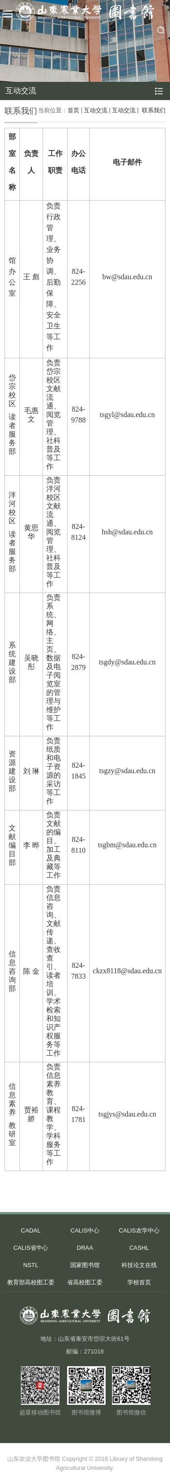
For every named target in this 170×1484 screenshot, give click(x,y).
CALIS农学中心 (139, 1230)
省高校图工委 (84, 1282)
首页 (73, 110)
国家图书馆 (85, 1265)
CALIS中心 (85, 1230)
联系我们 (152, 110)
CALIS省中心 (30, 1247)
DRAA (85, 1247)
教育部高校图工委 (30, 1282)
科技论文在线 (139, 1265)
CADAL (30, 1230)
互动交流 (95, 110)
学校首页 (139, 1282)
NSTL (30, 1265)
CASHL (139, 1247)
